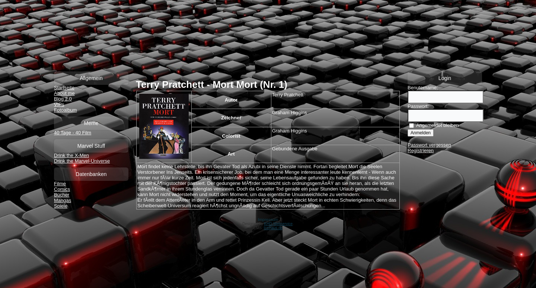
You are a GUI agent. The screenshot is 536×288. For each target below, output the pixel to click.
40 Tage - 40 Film (72, 132)
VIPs (59, 104)
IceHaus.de (273, 228)
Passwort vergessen (429, 145)
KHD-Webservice (278, 224)
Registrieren (421, 150)
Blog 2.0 (63, 99)
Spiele (60, 206)
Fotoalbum (65, 110)
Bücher (61, 195)
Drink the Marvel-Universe (82, 161)
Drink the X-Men (71, 155)
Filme (60, 183)
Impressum (268, 219)
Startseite (64, 87)
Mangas (62, 200)
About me (64, 93)
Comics (62, 189)
